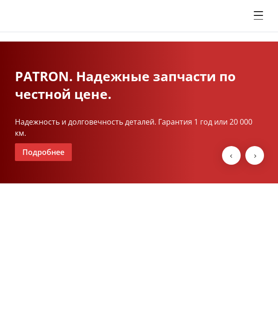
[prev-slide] (231, 155)
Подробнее (43, 152)
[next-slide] (254, 155)
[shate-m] (52, 15)
